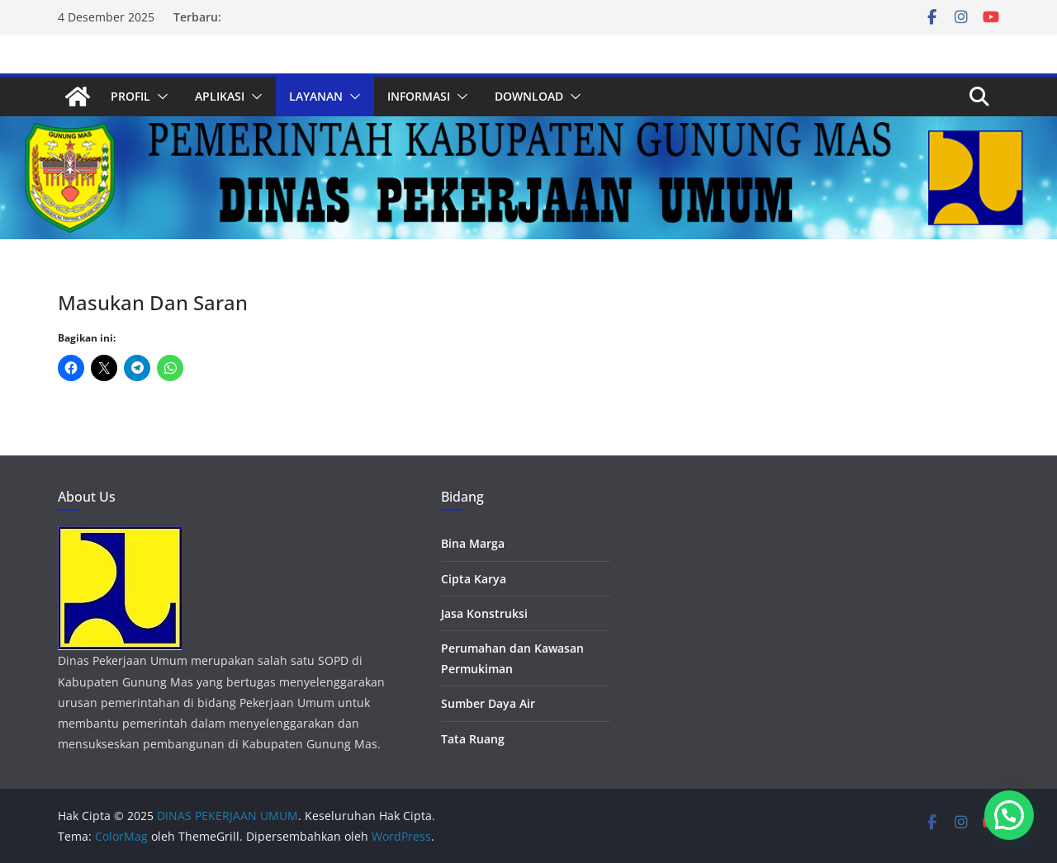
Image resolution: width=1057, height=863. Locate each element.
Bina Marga (473, 543)
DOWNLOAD (529, 96)
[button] (159, 96)
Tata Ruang (473, 739)
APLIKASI (219, 96)
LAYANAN (316, 96)
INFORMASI (418, 96)
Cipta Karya (473, 579)
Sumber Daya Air (488, 703)
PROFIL (130, 96)
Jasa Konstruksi (484, 613)
